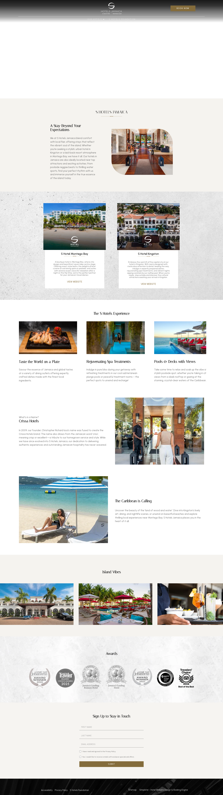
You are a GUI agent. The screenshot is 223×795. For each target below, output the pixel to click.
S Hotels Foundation (122, 19)
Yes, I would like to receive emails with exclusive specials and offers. (106, 757)
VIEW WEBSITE (74, 281)
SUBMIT (111, 764)
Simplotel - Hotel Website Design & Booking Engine (163, 790)
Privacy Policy (61, 790)
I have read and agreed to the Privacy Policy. (97, 751)
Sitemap (132, 790)
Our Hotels (96, 19)
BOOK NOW (183, 8)
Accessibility (47, 790)
